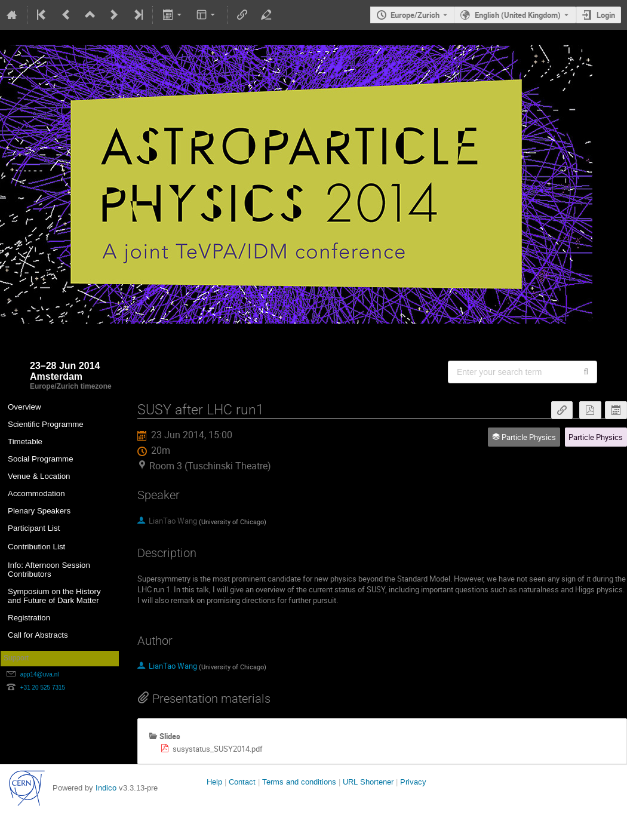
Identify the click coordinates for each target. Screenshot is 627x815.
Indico (106, 788)
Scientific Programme (46, 424)
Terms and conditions (299, 782)
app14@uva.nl (39, 674)
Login (606, 15)
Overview (24, 406)
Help (214, 782)
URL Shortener (368, 782)
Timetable (25, 441)
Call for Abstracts (38, 635)
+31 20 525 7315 (42, 687)
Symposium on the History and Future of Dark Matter (54, 596)
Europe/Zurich (415, 15)
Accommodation (36, 493)
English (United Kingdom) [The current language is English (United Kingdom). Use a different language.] (518, 15)
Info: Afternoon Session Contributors (49, 570)
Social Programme (40, 458)
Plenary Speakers (39, 510)
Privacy (413, 782)
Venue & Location (39, 476)
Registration (29, 617)
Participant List (34, 528)
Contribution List (36, 546)
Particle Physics (595, 437)
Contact (242, 782)
